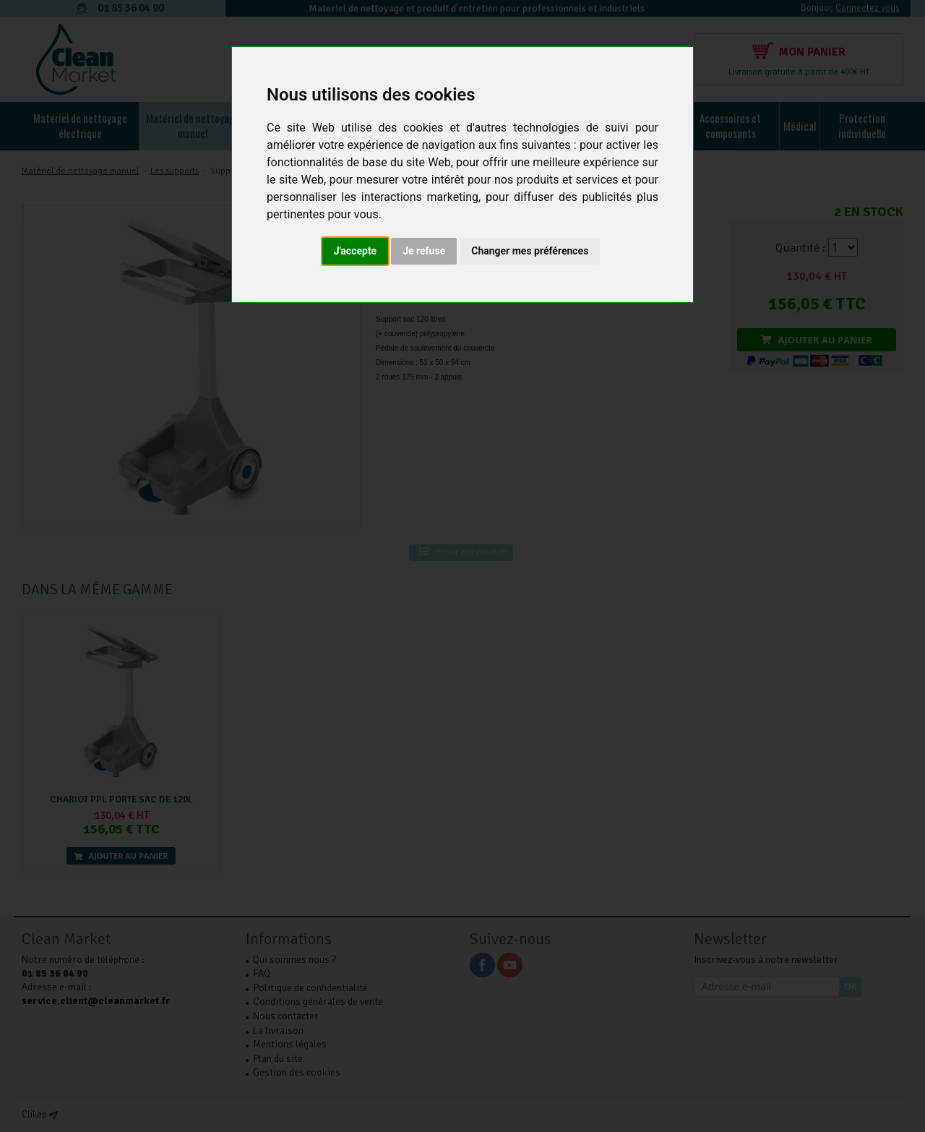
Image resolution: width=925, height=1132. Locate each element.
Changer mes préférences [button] (529, 251)
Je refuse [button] (424, 251)
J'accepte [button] (355, 251)
